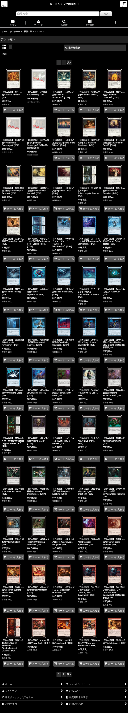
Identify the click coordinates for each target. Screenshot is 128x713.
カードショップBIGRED (63, 4)
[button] (4, 4)
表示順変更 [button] (72, 47)
